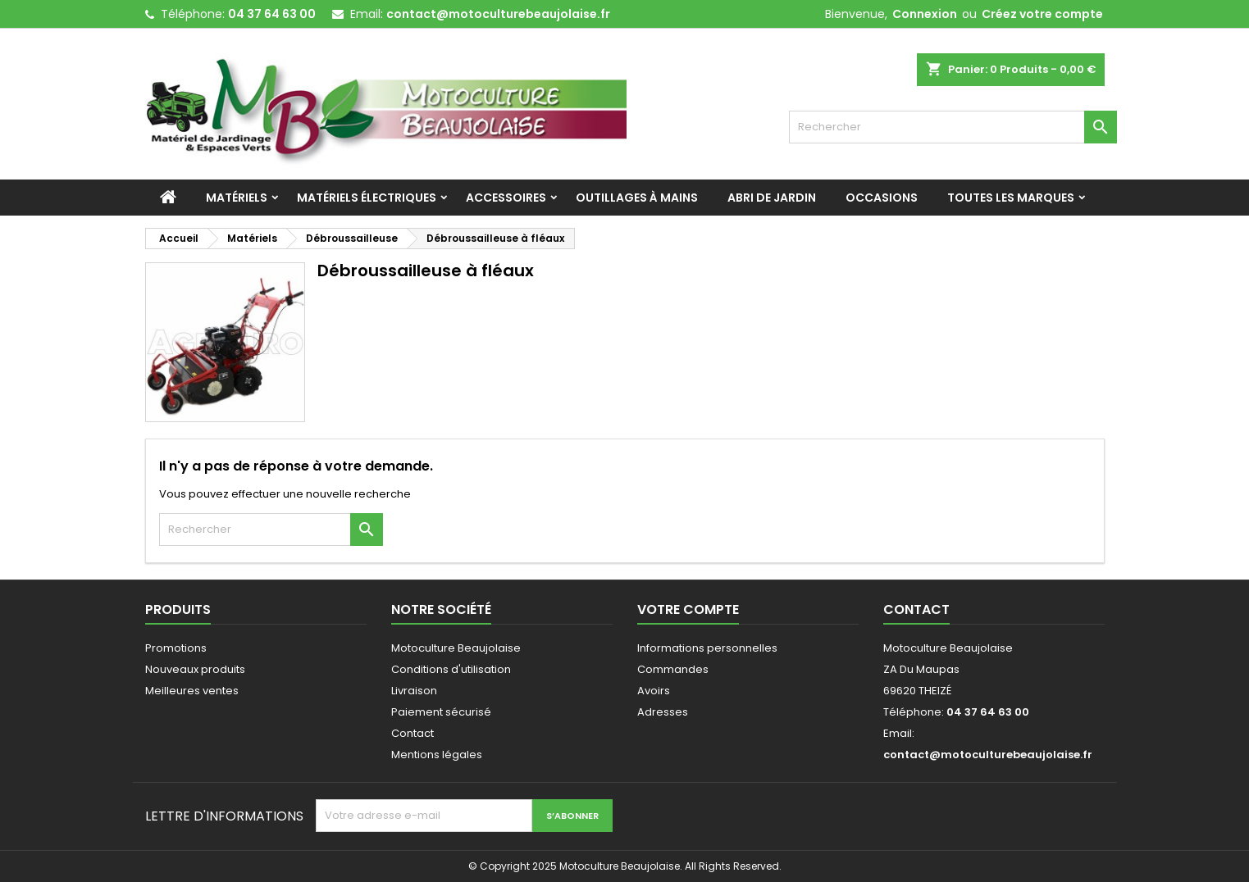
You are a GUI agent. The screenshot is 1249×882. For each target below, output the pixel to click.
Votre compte (688, 609)
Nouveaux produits (195, 669)
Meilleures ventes (192, 690)
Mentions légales (436, 754)
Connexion (924, 14)
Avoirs (653, 690)
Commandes (673, 669)
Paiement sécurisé (441, 712)
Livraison (414, 690)
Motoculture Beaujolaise (456, 648)
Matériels (236, 197)
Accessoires (506, 197)
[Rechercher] (953, 127)
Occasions (882, 197)
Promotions (176, 648)
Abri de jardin (771, 197)
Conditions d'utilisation (451, 669)
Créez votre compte (1042, 14)
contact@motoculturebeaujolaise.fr (498, 14)
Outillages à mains (637, 197)
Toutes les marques (1010, 197)
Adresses (662, 712)
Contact (412, 733)
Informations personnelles (707, 648)
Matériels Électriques (366, 197)
